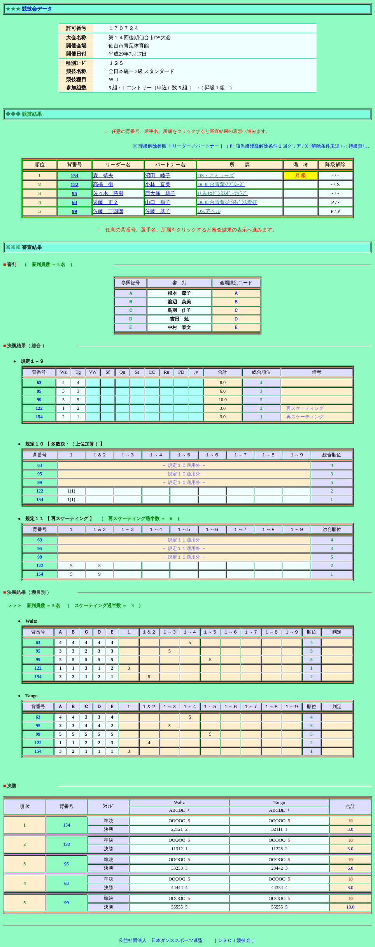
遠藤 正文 (105, 202)
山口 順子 (157, 202)
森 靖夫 (103, 175)
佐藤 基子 (157, 211)
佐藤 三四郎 (108, 211)
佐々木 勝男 (108, 193)
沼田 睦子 (157, 175)
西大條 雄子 (160, 193)
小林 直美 (157, 184)
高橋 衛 (103, 184)
